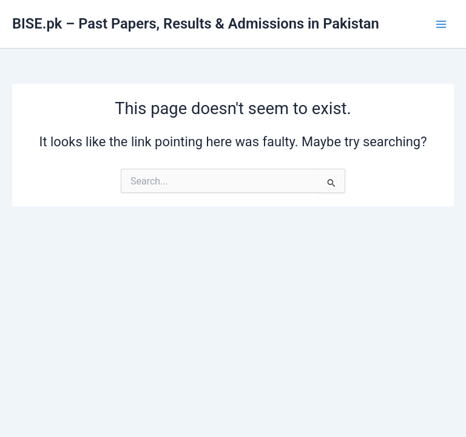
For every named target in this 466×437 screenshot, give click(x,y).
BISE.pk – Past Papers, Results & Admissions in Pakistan (195, 23)
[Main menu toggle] (441, 24)
